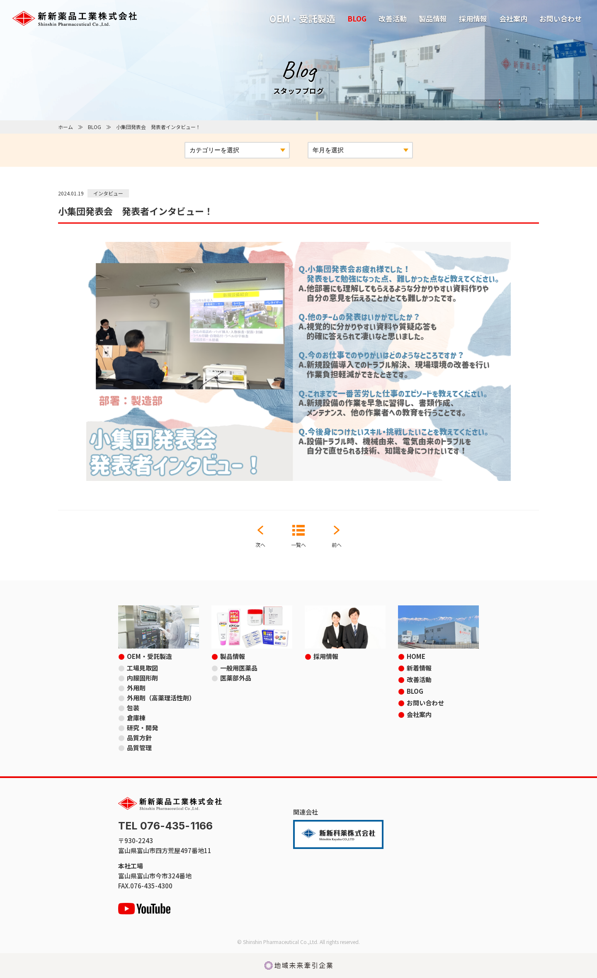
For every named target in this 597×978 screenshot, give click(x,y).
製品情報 (433, 18)
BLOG (356, 18)
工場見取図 (142, 667)
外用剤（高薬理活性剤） (161, 697)
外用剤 (136, 687)
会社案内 (513, 18)
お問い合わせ (560, 18)
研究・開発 (142, 727)
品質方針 (139, 737)
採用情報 (473, 18)
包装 (133, 707)
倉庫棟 (136, 717)
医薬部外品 (235, 677)
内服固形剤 (142, 677)
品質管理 (139, 747)
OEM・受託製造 (302, 18)
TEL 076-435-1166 (165, 826)
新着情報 (419, 667)
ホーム (65, 126)
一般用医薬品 (238, 667)
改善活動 (393, 18)
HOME (416, 656)
